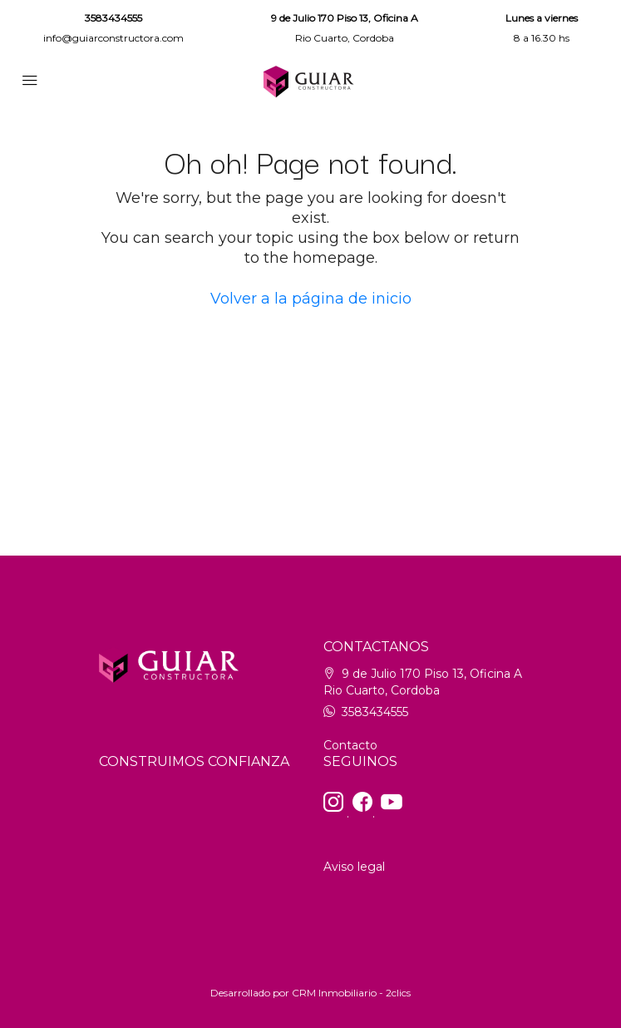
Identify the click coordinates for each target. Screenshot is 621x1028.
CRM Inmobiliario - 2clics (351, 992)
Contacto (350, 745)
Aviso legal (354, 866)
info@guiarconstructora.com (113, 38)
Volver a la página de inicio (311, 298)
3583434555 (113, 18)
